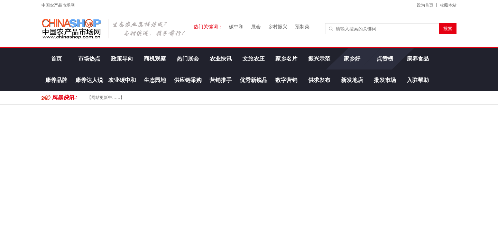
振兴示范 (319, 59)
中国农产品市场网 (58, 5)
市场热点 (89, 59)
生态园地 (155, 80)
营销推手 (221, 80)
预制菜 (302, 26)
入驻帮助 (418, 80)
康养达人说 (89, 80)
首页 (56, 59)
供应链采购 (188, 80)
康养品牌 (56, 80)
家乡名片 (286, 59)
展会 (256, 26)
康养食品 (418, 59)
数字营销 (286, 80)
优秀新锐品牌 (253, 84)
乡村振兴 (277, 26)
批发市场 (385, 80)
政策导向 (122, 59)
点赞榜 (385, 59)
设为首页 (425, 5)
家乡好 (352, 59)
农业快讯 (221, 59)
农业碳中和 (122, 80)
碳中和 (236, 26)
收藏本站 (448, 5)
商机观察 (155, 59)
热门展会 (188, 59)
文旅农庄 (253, 59)
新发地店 (352, 80)
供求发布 (319, 80)
